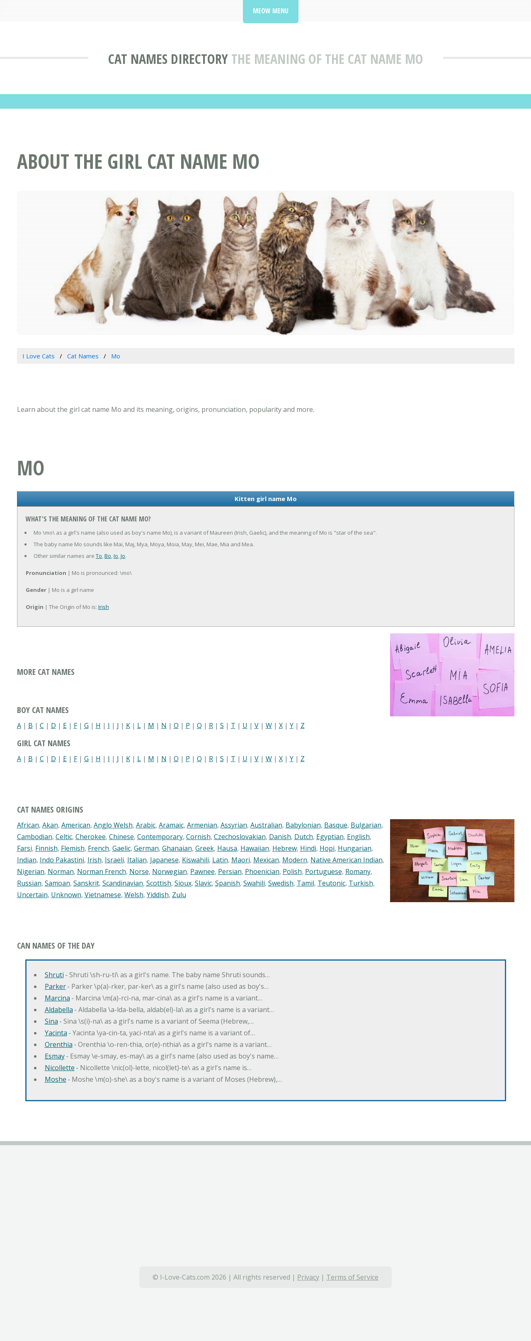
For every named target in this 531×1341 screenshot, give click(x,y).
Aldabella (59, 1009)
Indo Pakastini (62, 859)
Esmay (55, 1056)
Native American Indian (346, 859)
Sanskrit (86, 883)
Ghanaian (177, 848)
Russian (29, 883)
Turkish (361, 883)
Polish (292, 871)
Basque (335, 825)
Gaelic (121, 848)
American (75, 825)
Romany (358, 871)
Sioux (183, 883)
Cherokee (90, 836)
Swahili (254, 883)
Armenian (202, 825)
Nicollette (60, 1067)
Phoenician (262, 871)
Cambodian (34, 836)
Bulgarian (366, 825)
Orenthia (59, 1044)
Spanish (227, 883)
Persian (230, 871)
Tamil (305, 883)
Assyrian (234, 825)
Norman (61, 871)
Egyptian (330, 836)
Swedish (280, 883)
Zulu (179, 894)
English (358, 836)
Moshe (55, 1079)
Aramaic (171, 825)
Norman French (101, 871)
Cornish (198, 836)
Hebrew (284, 848)
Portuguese (323, 871)
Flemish (73, 848)
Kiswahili (195, 859)
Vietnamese (103, 894)
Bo (107, 556)
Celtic (64, 836)
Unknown (66, 894)
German (146, 848)
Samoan (57, 883)
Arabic (145, 825)
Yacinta (56, 1032)
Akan (50, 825)
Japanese (164, 859)
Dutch (303, 836)
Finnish (46, 848)
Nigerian (30, 871)
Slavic (203, 883)
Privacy (308, 1277)
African (28, 825)
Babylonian (303, 825)
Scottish (158, 883)
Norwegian (169, 871)
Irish (103, 607)
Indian (26, 859)
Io (116, 556)
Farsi (24, 848)
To (99, 556)
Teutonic (331, 883)
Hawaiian (254, 848)
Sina (51, 1021)
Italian (137, 859)
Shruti (54, 974)
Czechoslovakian (240, 836)
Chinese (121, 836)
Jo (123, 556)
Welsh (133, 894)
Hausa (227, 848)
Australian (266, 825)
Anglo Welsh (113, 825)
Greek (204, 848)
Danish (280, 836)
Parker (55, 986)
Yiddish (158, 894)
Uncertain (32, 894)
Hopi (327, 848)
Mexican (266, 859)
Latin (220, 859)
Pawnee (202, 871)
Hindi (308, 848)
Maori (240, 859)
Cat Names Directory (168, 59)
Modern (294, 859)
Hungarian (354, 848)
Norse (139, 871)
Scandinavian (122, 883)
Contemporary (160, 836)
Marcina (57, 998)
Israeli (114, 859)
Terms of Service (352, 1277)
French (98, 848)
